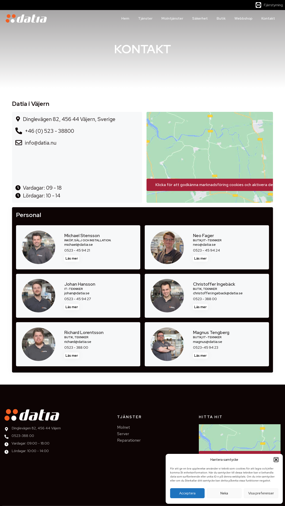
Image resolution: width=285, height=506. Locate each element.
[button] (276, 459)
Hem (125, 18)
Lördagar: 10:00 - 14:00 (30, 451)
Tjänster (145, 18)
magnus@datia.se (207, 341)
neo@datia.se (204, 244)
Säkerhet (200, 18)
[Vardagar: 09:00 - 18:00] (6, 444)
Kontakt (268, 18)
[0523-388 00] (6, 437)
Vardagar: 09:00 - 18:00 (30, 443)
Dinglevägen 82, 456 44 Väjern (36, 428)
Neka (224, 493)
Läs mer (71, 258)
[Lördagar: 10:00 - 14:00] (6, 452)
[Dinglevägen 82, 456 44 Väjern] (6, 429)
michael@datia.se (78, 244)
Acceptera (187, 493)
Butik (221, 18)
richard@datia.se (77, 341)
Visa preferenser (261, 493)
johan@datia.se (77, 293)
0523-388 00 (23, 435)
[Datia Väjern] (210, 145)
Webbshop (243, 18)
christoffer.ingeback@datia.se (218, 293)
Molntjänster (172, 18)
